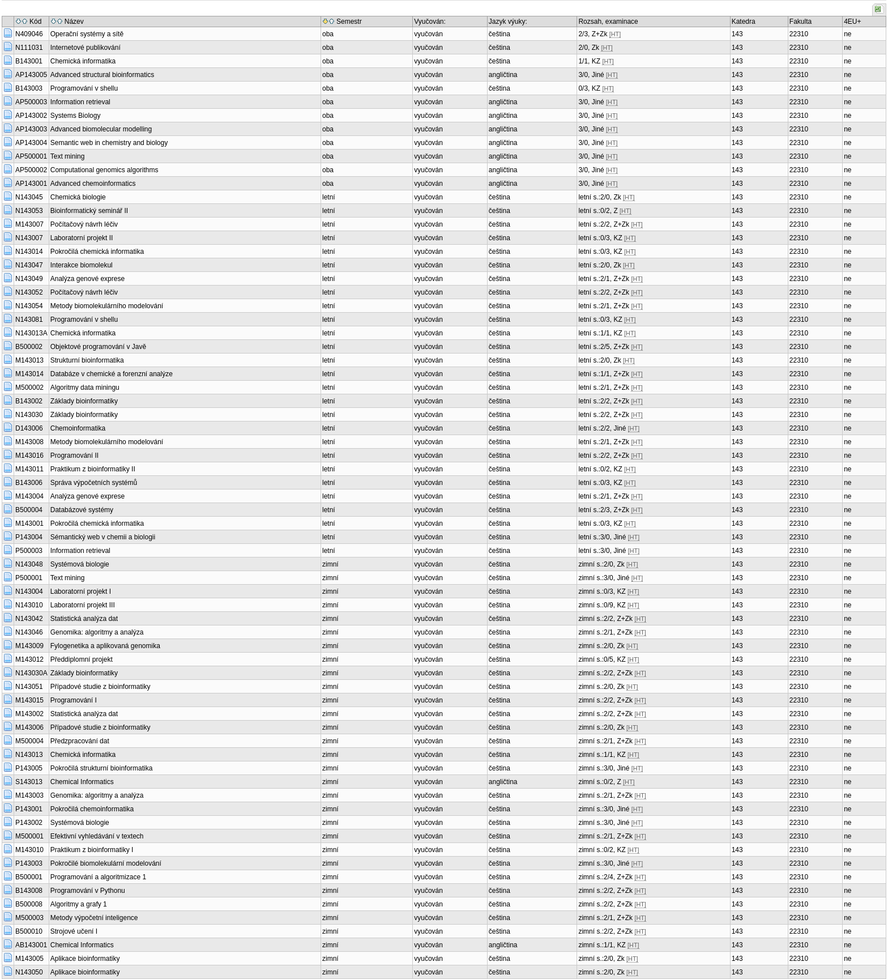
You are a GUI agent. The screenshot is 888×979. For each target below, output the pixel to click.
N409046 (29, 34)
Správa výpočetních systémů (93, 483)
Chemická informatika (83, 61)
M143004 (29, 496)
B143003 (28, 88)
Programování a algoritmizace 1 (98, 877)
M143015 (29, 700)
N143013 (29, 755)
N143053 (29, 211)
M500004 (29, 741)
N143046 (29, 632)
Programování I (73, 700)
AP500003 (31, 102)
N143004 (29, 591)
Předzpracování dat (79, 741)
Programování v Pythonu (87, 891)
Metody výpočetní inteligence (94, 918)
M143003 (29, 795)
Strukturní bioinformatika (87, 360)
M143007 (29, 224)
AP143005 (31, 75)
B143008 (28, 891)
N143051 (29, 687)
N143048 (29, 564)
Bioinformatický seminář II (89, 211)
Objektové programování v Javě (98, 347)
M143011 (29, 469)
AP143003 (31, 129)
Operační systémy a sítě (86, 34)
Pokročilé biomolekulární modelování (105, 863)
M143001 (29, 523)
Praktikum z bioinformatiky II (92, 469)
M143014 (29, 374)
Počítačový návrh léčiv (84, 224)
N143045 (29, 197)
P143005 (28, 768)
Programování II (74, 455)
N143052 (29, 292)
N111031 (29, 48)
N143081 (29, 320)
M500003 (29, 918)
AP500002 (31, 170)
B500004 (28, 510)
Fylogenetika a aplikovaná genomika (105, 646)
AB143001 (31, 945)
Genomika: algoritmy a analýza (97, 632)
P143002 (28, 823)
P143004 (28, 537)
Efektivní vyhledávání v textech (97, 836)
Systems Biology (75, 116)
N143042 (29, 619)
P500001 (28, 578)
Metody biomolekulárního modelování (106, 306)
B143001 (28, 61)
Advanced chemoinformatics (93, 184)
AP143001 (31, 184)
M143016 (29, 455)
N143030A (31, 673)
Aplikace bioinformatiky (85, 959)
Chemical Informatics (82, 782)
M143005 (29, 959)
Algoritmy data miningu (84, 387)
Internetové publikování (85, 48)
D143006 (29, 428)
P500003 (28, 551)
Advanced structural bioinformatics (102, 75)
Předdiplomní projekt (81, 659)
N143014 (29, 252)
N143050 (29, 972)
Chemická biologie (78, 197)
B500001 (28, 877)
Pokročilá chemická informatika (97, 252)
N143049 (29, 279)
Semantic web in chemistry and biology (109, 143)
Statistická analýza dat (84, 619)
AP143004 (31, 143)
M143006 (29, 727)
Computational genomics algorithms (104, 170)
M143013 (29, 360)
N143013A (31, 333)
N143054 (29, 306)
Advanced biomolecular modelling (101, 129)
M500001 (29, 836)
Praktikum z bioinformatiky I (92, 850)
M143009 (29, 646)
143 (737, 34)
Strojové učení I (73, 931)
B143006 (28, 483)
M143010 (29, 850)
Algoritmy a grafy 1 (78, 904)
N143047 (29, 265)
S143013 (28, 782)
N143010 (29, 605)
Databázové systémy (81, 510)
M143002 (29, 714)
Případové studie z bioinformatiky (100, 687)
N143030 (29, 415)
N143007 (29, 238)
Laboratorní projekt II (81, 238)
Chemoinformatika (77, 428)
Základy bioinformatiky (84, 401)
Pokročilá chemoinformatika (92, 809)
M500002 (29, 387)
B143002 (28, 401)
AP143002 (31, 116)
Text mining (67, 156)
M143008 (29, 442)
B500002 (28, 347)
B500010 (28, 931)
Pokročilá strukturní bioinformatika (101, 768)
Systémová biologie (79, 564)
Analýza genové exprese (87, 279)
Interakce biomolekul (81, 265)
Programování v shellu (84, 88)
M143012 (29, 659)
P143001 (28, 809)
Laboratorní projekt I (80, 591)
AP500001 (31, 156)
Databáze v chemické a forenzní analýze (111, 374)
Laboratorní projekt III (82, 605)
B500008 (28, 904)
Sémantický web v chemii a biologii (102, 537)
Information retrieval (80, 102)
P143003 (28, 863)
